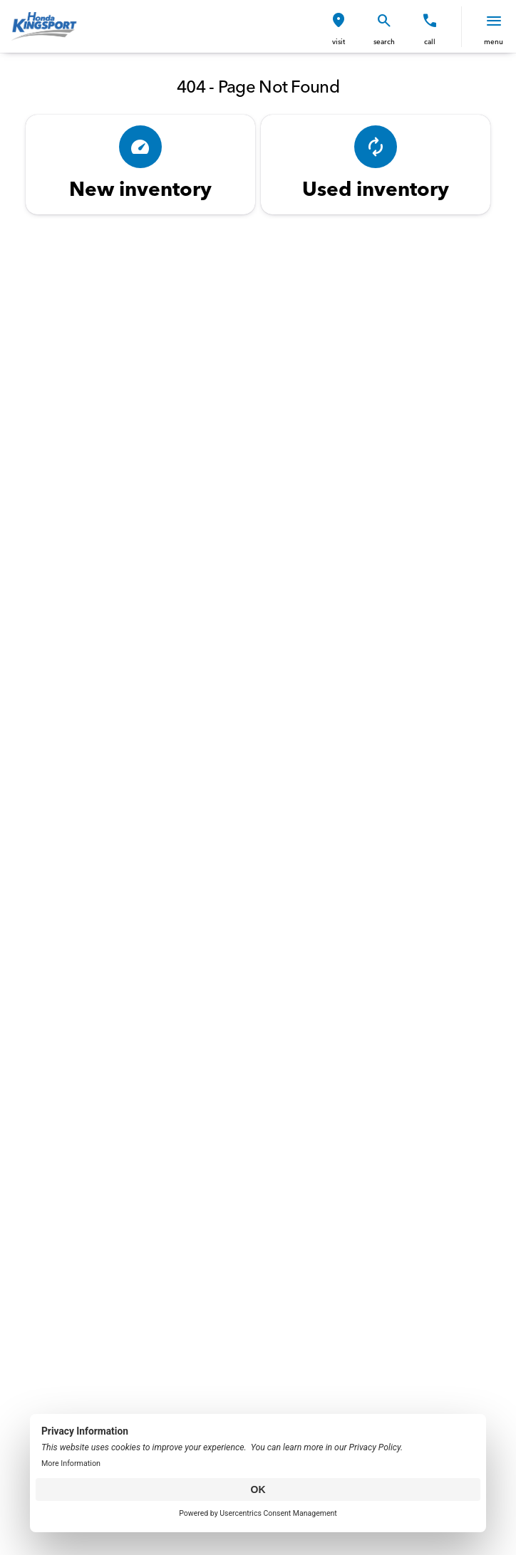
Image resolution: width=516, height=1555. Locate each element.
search (384, 41)
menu (493, 41)
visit (338, 41)
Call (429, 41)
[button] (338, 26)
